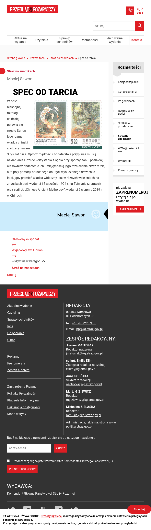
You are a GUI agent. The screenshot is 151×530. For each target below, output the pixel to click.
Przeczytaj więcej (52, 516)
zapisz (60, 448)
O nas (11, 340)
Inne (10, 326)
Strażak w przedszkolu (125, 124)
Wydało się (124, 160)
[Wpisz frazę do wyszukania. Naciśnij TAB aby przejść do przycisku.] (118, 26)
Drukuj (11, 275)
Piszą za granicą (128, 170)
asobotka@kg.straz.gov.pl (84, 384)
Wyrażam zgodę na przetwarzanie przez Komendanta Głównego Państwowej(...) (63, 461)
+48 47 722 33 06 (84, 323)
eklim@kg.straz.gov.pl (81, 369)
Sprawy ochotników (21, 319)
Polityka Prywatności (21, 393)
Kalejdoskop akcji (128, 82)
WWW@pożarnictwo (128, 150)
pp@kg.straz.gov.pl (89, 329)
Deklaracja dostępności (23, 407)
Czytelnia (13, 313)
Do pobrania (15, 333)
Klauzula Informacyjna (23, 400)
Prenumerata (16, 363)
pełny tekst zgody (22, 469)
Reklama (13, 356)
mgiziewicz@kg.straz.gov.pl (85, 400)
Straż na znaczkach (62, 58)
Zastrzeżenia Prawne (21, 386)
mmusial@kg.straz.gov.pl (83, 415)
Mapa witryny (16, 414)
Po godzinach (126, 101)
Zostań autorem (18, 370)
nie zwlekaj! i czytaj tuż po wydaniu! (130, 199)
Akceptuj (139, 509)
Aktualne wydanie (19, 306)
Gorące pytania (127, 91)
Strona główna (16, 58)
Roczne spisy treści (126, 112)
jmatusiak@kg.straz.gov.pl (84, 353)
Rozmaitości (37, 58)
